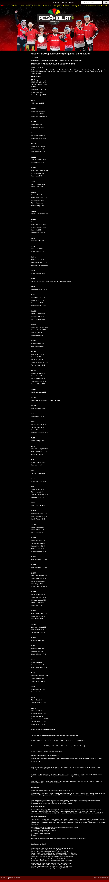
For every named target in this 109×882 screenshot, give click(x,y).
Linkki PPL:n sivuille (37, 67)
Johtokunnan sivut (68, 2)
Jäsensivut (56, 2)
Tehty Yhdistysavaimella (100, 878)
